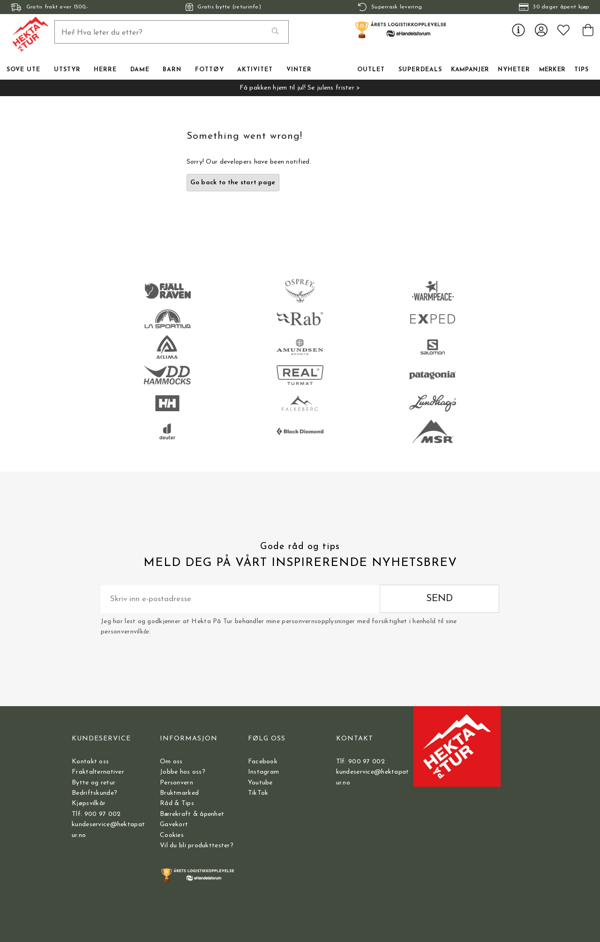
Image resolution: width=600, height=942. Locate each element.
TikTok (258, 793)
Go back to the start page (233, 182)
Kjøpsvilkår (88, 803)
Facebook (263, 761)
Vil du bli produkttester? (196, 845)
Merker (552, 70)
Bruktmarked (179, 793)
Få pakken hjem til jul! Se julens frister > (300, 87)
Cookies (172, 835)
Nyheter (514, 70)
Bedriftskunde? (94, 793)
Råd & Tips (177, 803)
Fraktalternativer (98, 772)
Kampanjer (470, 70)
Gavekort (174, 824)
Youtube (260, 782)
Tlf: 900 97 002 (96, 814)
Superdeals (420, 70)
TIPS (581, 70)
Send (439, 598)
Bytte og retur (93, 782)
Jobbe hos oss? (182, 772)
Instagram (263, 772)
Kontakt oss (90, 761)
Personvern (176, 782)
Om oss (171, 761)
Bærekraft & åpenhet (192, 814)
